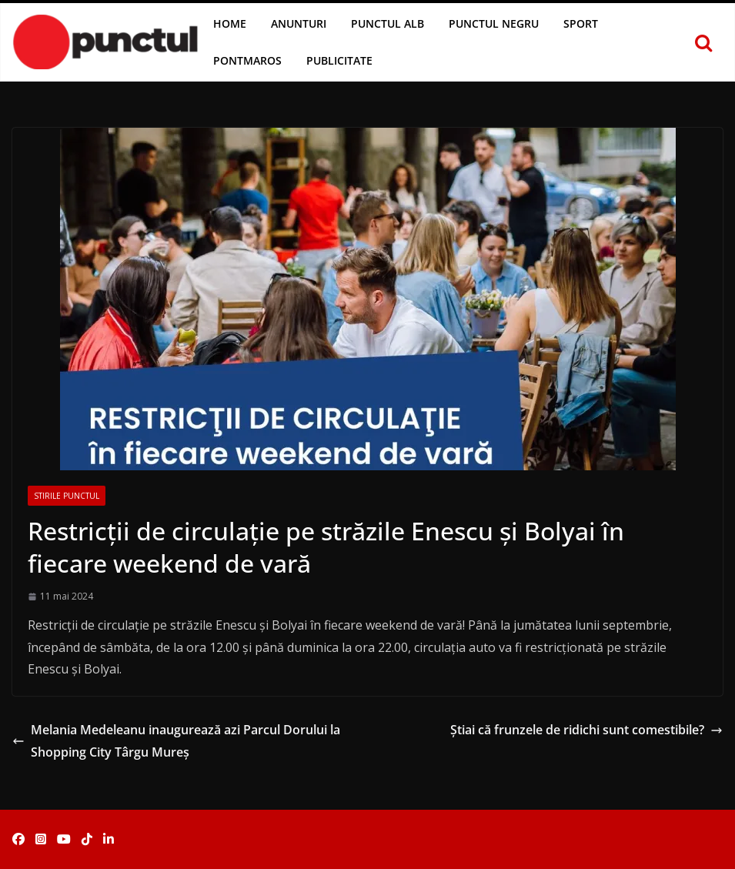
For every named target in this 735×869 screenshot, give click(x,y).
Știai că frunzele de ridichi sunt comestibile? (586, 729)
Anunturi (298, 23)
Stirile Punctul (66, 495)
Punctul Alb (387, 23)
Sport (580, 23)
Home (229, 23)
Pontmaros (247, 60)
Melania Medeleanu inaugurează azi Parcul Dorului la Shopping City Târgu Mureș (176, 740)
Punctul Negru (494, 23)
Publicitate (339, 60)
